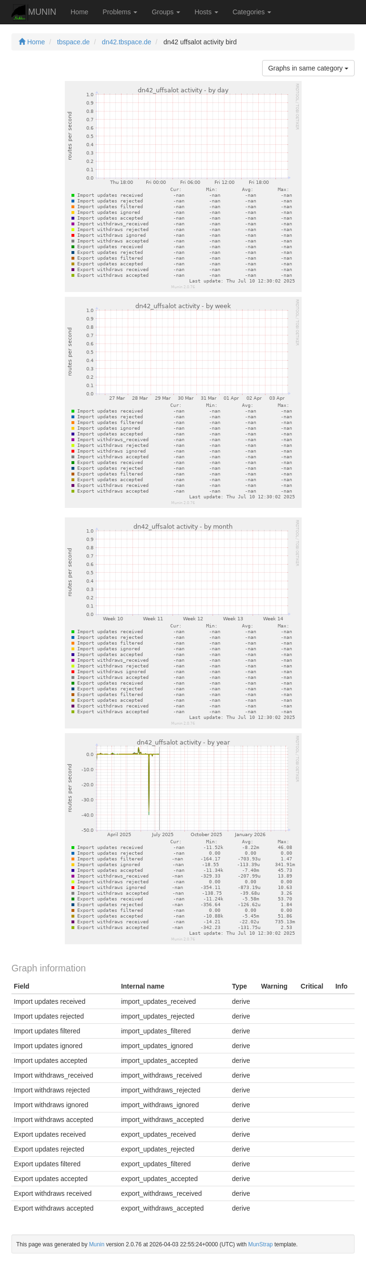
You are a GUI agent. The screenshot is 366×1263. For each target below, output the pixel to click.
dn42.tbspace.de (127, 42)
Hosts (206, 12)
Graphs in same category (308, 68)
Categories (252, 12)
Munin (96, 1244)
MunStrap (260, 1244)
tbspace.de (73, 42)
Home (79, 12)
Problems (119, 12)
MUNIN (33, 12)
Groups (166, 12)
